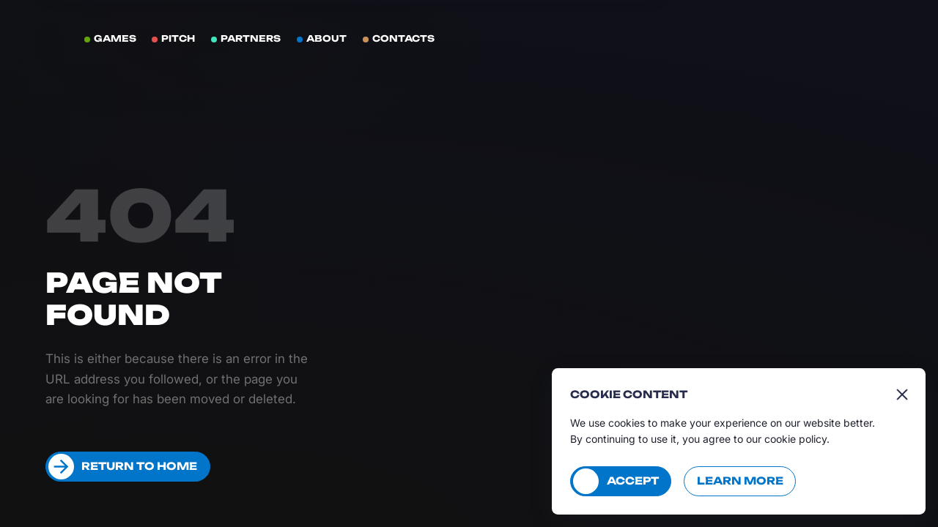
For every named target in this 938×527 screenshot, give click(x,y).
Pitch (178, 38)
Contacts (403, 38)
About (326, 38)
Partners (251, 38)
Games (115, 38)
